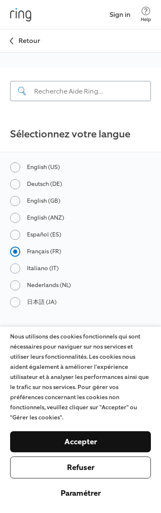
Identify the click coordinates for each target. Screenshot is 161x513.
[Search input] (80, 91)
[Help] (146, 14)
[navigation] (80, 91)
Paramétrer (81, 493)
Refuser (80, 467)
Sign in (120, 14)
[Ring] (20, 14)
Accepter (80, 442)
